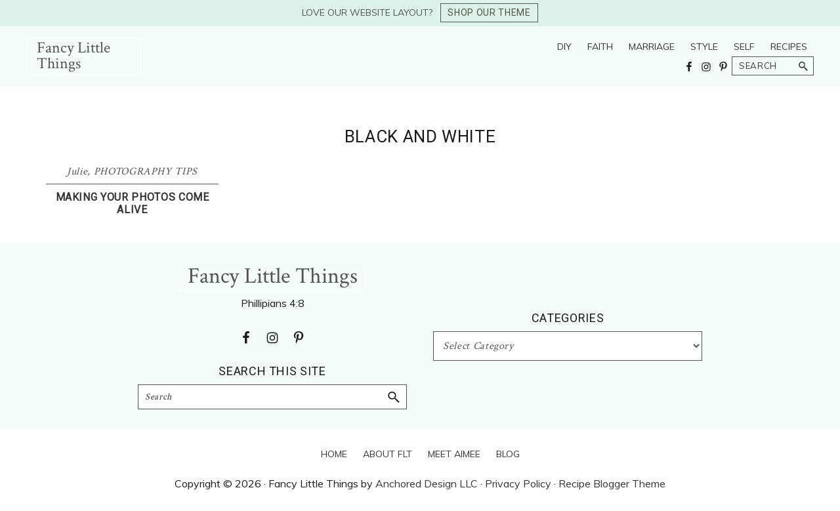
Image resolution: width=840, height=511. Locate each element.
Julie (77, 171)
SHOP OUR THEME (489, 12)
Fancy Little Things (73, 55)
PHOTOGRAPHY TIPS (146, 171)
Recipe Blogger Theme (611, 483)
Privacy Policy (518, 483)
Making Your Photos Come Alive (132, 203)
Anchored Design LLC (426, 483)
